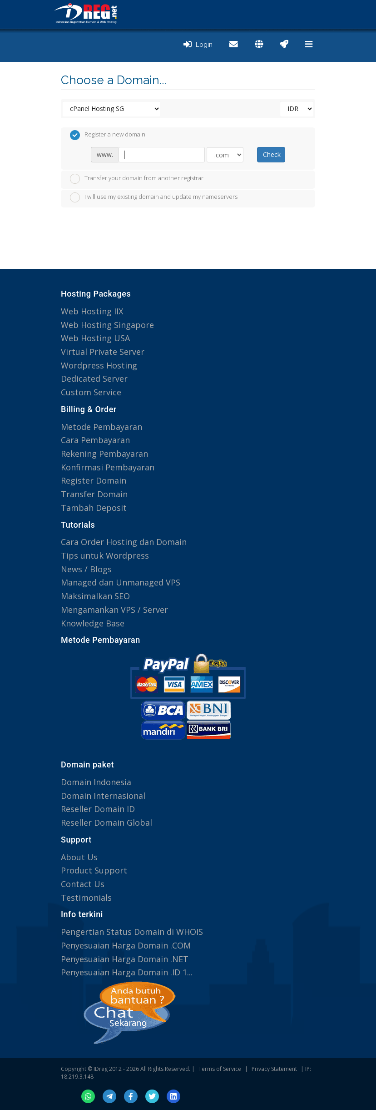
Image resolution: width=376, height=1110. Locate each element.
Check (272, 154)
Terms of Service (219, 1069)
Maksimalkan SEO (95, 595)
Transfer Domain (94, 494)
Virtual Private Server (102, 351)
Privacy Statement (274, 1069)
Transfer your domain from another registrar (136, 179)
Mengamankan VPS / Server (114, 609)
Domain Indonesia (96, 782)
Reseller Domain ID (98, 808)
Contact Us (82, 883)
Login (198, 44)
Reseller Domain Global (106, 822)
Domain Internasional (103, 795)
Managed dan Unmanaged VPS (120, 582)
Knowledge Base (92, 623)
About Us (79, 857)
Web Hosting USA (95, 338)
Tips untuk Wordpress (105, 555)
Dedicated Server (94, 378)
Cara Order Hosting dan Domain (124, 541)
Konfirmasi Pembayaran (107, 467)
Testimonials (86, 897)
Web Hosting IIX (92, 311)
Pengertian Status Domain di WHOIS (132, 931)
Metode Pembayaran (101, 426)
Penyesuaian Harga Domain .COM (126, 945)
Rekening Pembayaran (104, 453)
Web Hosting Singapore (107, 324)
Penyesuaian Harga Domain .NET (124, 959)
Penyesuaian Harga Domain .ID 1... (127, 972)
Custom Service (91, 392)
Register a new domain (107, 135)
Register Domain (93, 480)
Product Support (94, 870)
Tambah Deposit (94, 507)
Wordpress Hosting (99, 365)
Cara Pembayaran (95, 439)
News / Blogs (86, 569)
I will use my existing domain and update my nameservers (153, 197)
